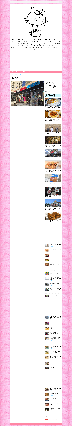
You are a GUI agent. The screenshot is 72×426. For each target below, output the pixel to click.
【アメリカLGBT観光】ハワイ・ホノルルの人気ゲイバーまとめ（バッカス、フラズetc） (55, 323)
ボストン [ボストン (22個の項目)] (14, 45)
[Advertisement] (36, 61)
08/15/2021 (52, 348)
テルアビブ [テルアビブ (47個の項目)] (23, 43)
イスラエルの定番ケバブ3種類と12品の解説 (55, 362)
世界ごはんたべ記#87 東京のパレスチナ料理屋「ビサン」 (55, 254)
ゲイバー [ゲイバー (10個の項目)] (48, 41)
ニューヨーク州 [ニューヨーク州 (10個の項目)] (39, 43)
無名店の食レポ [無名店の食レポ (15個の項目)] (58, 47)
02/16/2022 (52, 334)
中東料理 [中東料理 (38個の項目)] (53, 45)
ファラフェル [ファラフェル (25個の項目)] (53, 43)
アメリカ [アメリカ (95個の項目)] (20, 39)
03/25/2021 (52, 390)
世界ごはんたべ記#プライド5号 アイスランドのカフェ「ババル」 (55, 295)
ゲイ (20, 71)
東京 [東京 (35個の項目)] (41, 47)
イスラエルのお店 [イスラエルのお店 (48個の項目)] (55, 39)
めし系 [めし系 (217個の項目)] (14, 39)
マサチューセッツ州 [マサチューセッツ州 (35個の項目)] (21, 45)
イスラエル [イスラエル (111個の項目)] (46, 39)
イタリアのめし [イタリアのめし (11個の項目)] (25, 41)
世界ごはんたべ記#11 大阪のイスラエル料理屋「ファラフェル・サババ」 (55, 357)
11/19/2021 (52, 329)
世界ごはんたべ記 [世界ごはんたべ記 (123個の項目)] (35, 45)
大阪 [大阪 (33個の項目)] (18, 47)
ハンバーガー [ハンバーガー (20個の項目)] (45, 43)
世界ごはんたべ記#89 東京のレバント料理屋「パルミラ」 (55, 259)
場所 (16, 71)
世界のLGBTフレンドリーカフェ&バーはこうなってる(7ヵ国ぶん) (55, 273)
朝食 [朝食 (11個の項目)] (38, 47)
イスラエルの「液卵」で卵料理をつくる (55, 245)
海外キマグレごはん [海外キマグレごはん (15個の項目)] (51, 47)
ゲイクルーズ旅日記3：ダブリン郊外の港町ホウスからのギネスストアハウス (55, 278)
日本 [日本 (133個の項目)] (33, 47)
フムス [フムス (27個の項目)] (58, 43)
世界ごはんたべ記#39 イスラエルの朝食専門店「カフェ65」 (55, 352)
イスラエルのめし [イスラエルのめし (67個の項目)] (17, 41)
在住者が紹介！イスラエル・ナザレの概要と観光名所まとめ (55, 367)
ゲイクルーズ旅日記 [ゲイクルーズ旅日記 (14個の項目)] (42, 41)
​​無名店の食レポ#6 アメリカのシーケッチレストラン (55, 328)
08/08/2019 (52, 266)
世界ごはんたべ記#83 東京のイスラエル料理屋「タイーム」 (55, 347)
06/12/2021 (52, 274)
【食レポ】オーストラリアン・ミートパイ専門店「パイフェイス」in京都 (55, 399)
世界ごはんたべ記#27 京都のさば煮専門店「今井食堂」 (55, 389)
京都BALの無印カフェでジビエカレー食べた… (55, 394)
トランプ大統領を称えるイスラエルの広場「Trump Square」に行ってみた (55, 317)
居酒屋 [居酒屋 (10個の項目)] (26, 47)
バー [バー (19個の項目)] (49, 43)
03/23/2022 (52, 410)
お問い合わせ (25, 71)
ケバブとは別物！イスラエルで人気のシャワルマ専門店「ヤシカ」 (55, 250)
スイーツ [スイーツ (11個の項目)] (13, 43)
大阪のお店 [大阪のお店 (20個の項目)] (22, 47)
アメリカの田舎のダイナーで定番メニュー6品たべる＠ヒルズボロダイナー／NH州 (55, 338)
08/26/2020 (52, 340)
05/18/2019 (52, 280)
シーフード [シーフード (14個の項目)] (58, 41)
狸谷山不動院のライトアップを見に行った (55, 409)
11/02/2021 (52, 395)
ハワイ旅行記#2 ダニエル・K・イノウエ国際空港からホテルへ (55, 333)
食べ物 (12, 71)
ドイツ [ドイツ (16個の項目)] (28, 43)
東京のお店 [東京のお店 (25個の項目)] (45, 47)
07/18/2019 (52, 319)
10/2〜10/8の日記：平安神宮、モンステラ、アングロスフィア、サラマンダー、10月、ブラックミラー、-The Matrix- (55, 289)
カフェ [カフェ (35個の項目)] (33, 41)
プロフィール (31, 71)
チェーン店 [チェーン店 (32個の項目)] (17, 43)
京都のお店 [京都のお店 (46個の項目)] (13, 47)
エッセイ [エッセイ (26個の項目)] (29, 41)
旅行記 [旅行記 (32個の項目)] (29, 47)
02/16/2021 (52, 359)
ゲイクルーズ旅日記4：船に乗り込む (55, 284)
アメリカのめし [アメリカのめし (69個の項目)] (38, 39)
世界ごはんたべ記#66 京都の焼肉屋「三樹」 (55, 404)
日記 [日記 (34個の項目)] (36, 47)
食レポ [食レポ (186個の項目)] (36, 49)
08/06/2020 (52, 251)
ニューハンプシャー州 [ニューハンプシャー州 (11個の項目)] (33, 43)
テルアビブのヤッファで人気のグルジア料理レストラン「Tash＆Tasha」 (55, 264)
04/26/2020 (52, 246)
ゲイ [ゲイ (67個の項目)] (37, 41)
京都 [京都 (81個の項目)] (57, 45)
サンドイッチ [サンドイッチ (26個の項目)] (52, 41)
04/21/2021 (52, 353)
